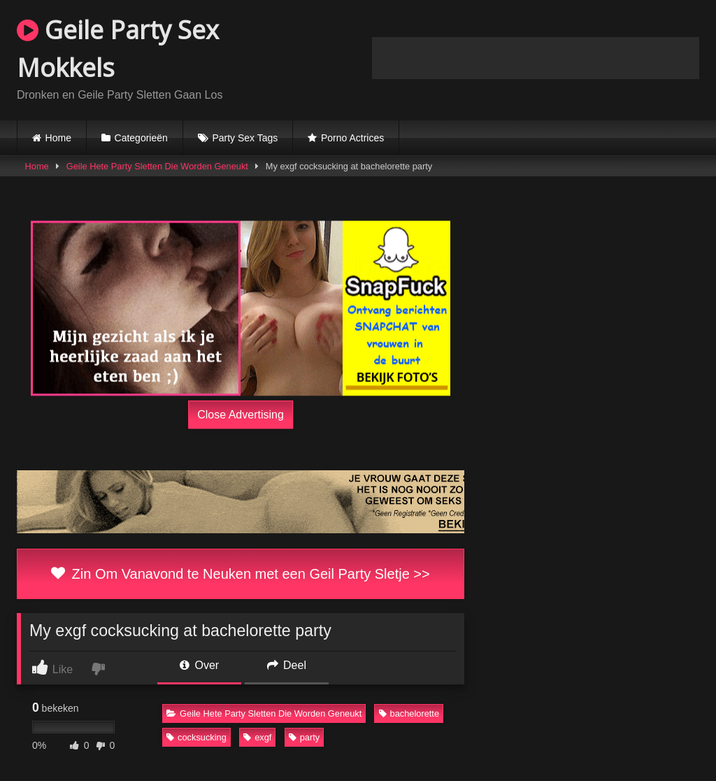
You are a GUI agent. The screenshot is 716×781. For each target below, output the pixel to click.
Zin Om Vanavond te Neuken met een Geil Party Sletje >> (240, 574)
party (304, 737)
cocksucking (196, 737)
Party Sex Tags (245, 137)
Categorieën (141, 137)
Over (199, 665)
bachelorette (409, 713)
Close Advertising (240, 415)
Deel (286, 665)
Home (58, 137)
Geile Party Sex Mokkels (118, 49)
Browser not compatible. (535, 58)
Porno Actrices (352, 137)
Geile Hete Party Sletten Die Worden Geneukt (157, 166)
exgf (257, 737)
